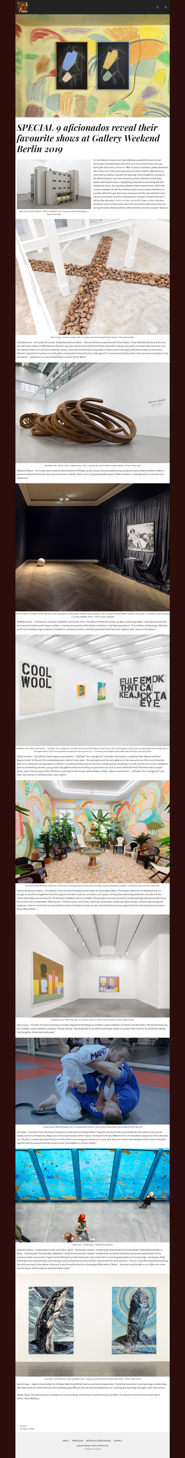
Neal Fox (23, 1426)
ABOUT (66, 1440)
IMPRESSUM (77, 1440)
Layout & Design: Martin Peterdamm (92, 1445)
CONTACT (118, 1440)
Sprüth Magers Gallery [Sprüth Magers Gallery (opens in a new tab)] (144, 200)
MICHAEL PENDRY (27, 1429)
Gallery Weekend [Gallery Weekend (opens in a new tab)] (117, 167)
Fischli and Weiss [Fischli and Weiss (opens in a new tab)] (123, 200)
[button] (158, 7)
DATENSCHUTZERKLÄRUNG (98, 1440)
